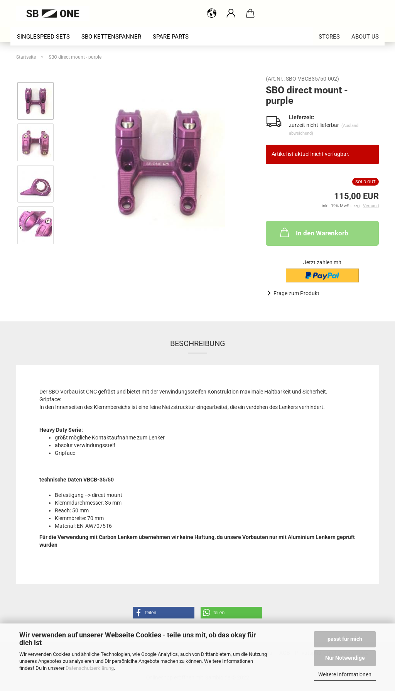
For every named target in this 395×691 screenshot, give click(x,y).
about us (365, 36)
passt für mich (344, 639)
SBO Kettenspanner (111, 36)
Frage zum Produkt (296, 293)
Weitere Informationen (344, 674)
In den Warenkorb (313, 232)
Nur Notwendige (345, 658)
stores (329, 36)
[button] (163, 612)
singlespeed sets (43, 36)
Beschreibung (197, 343)
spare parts (171, 36)
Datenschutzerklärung (90, 668)
